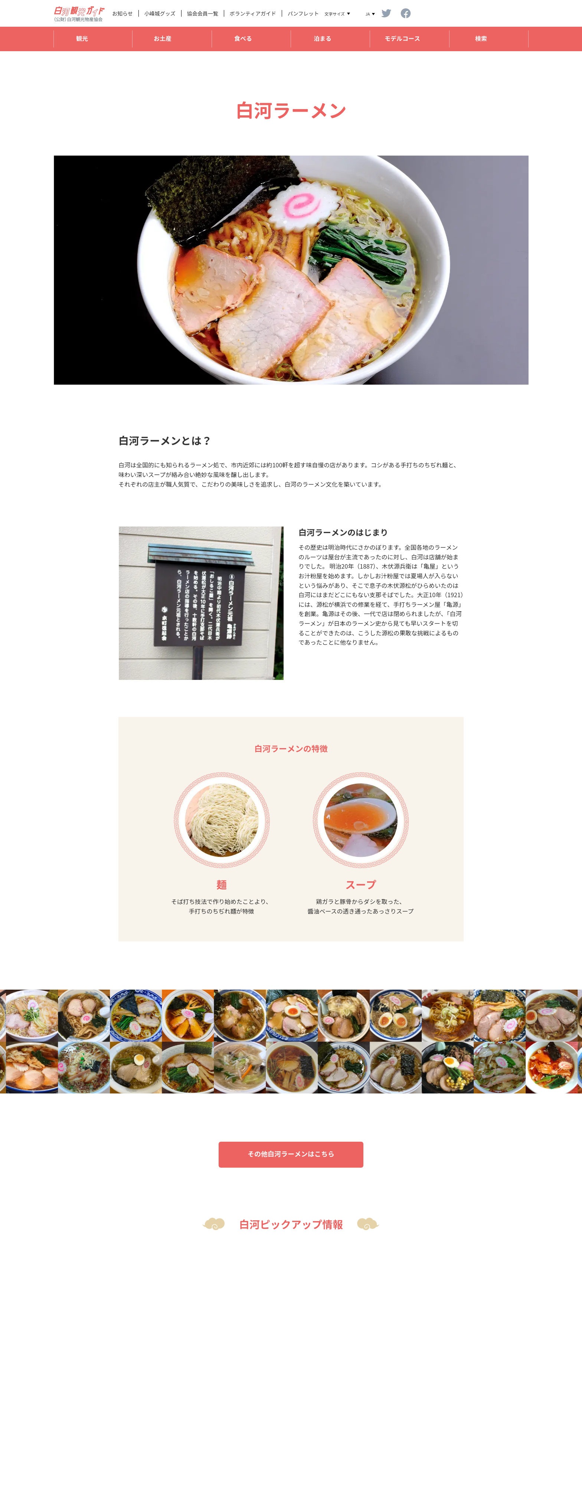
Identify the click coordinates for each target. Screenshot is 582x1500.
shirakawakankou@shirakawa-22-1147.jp (241, 1461)
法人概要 (475, 1430)
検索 (481, 38)
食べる (243, 38)
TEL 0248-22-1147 (208, 1451)
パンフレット (303, 13)
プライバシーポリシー (491, 1451)
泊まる (322, 38)
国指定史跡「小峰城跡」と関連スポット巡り (420, 55)
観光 (82, 38)
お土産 (162, 38)
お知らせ (122, 13)
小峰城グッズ (160, 13)
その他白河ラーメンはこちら (291, 1154)
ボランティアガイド (253, 13)
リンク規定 (478, 1440)
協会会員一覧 (202, 13)
